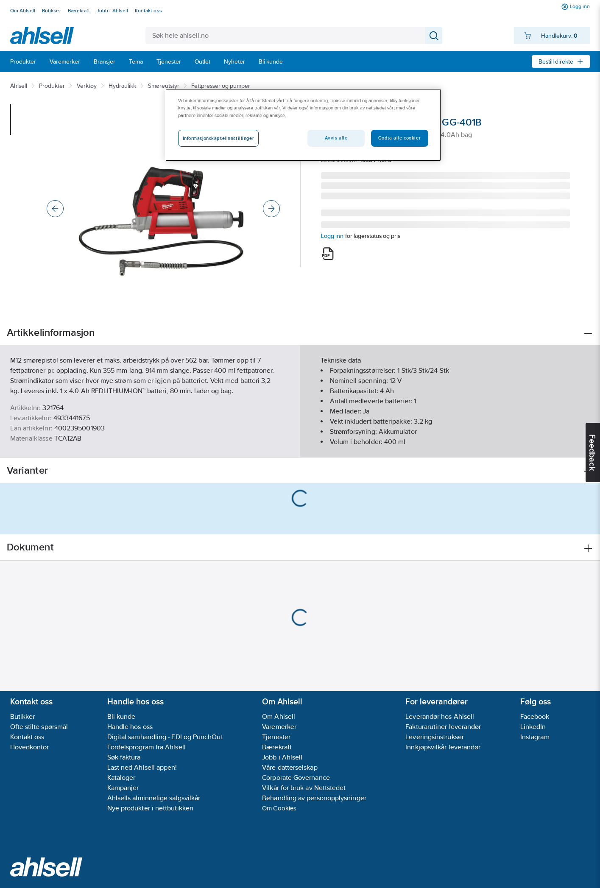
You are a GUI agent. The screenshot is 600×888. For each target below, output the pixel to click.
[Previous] (55, 208)
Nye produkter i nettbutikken (150, 808)
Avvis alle (336, 137)
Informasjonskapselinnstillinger (218, 138)
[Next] (271, 208)
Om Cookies (279, 808)
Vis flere (300, 443)
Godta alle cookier (399, 137)
